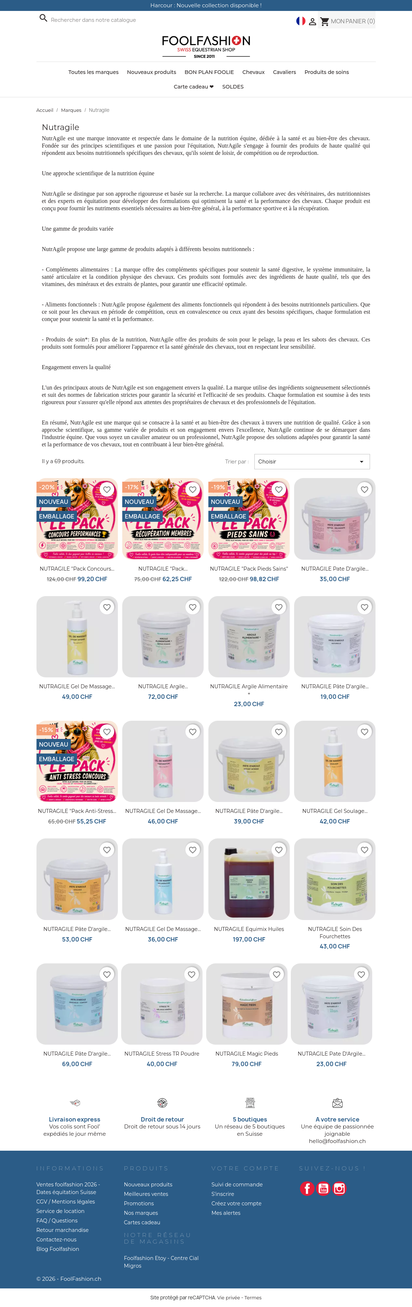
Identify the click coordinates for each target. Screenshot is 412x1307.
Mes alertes (226, 1213)
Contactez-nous (56, 1239)
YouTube (323, 1188)
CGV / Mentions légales (65, 1201)
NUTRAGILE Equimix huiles (249, 929)
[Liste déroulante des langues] (300, 21)
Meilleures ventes (146, 1194)
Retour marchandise (62, 1230)
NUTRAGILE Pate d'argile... (335, 569)
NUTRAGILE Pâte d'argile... (335, 686)
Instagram (339, 1188)
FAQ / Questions (57, 1220)
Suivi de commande (237, 1184)
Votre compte (246, 1168)
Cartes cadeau (142, 1222)
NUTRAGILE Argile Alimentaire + (249, 690)
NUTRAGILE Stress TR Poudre (161, 1053)
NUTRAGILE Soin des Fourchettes (335, 933)
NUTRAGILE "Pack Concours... (77, 569)
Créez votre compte (237, 1203)
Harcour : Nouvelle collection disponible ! (206, 5)
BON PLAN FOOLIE (209, 72)
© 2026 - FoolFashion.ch (68, 1278)
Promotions (139, 1203)
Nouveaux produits (151, 72)
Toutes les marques (94, 72)
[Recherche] (104, 20)
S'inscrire (223, 1194)
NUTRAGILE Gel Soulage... (334, 811)
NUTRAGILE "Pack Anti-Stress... (77, 811)
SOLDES (232, 86)
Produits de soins (326, 72)
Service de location (60, 1211)
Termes (253, 1297)
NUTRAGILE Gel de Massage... (163, 811)
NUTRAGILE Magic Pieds (246, 1053)
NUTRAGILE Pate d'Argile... (332, 1053)
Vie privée (228, 1297)
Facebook (307, 1188)
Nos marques (141, 1213)
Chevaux (253, 72)
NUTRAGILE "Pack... (163, 569)
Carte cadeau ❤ (194, 86)
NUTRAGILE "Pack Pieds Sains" (249, 569)
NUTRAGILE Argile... (163, 686)
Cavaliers (284, 72)
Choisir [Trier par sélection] (312, 461)
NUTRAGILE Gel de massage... (77, 686)
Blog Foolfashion (57, 1249)
